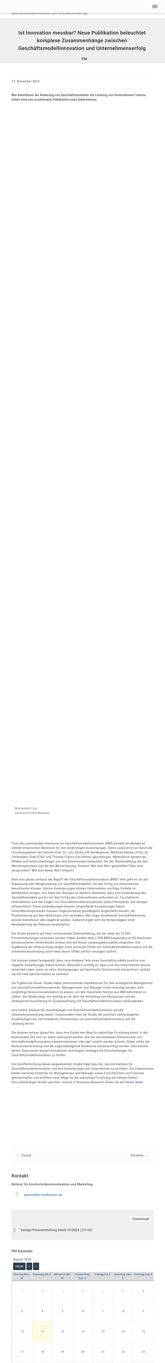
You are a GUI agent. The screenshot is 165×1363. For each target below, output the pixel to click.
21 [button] (103, 1353)
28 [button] (42, 1293)
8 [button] (123, 1313)
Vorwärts (137, 1157)
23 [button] (143, 1353)
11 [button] (42, 1333)
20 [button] (83, 1353)
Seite (138, 1083)
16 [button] (143, 1333)
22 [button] (123, 1353)
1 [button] (123, 1293)
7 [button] (103, 1313)
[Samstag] (123, 1278)
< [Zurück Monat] (29, 1268)
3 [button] (22, 1313)
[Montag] (22, 1278)
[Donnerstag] (82, 1278)
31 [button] (103, 1293)
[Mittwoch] (62, 1278)
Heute (19, 1268)
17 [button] (22, 1353)
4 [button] (42, 1313)
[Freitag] (103, 1276)
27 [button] (22, 1293)
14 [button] (103, 1333)
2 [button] (143, 1293)
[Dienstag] (42, 1276)
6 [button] (83, 1313)
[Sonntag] (143, 1276)
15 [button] (123, 1333)
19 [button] (62, 1353)
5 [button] (62, 1313)
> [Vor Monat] (36, 1268)
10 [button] (22, 1333)
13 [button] (83, 1333)
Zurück (26, 1157)
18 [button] (42, 1353)
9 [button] (143, 1313)
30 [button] (83, 1293)
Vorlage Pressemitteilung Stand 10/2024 (49, 1232)
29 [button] (62, 1293)
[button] (155, 6)
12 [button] (62, 1333)
